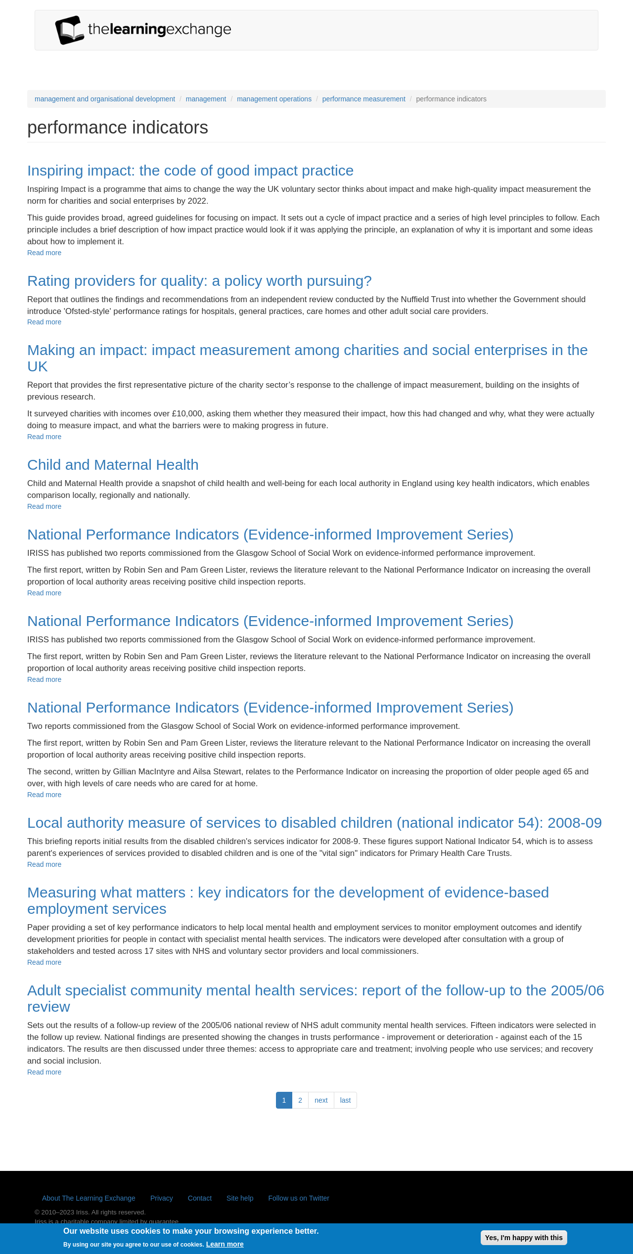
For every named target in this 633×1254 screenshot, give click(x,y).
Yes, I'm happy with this (524, 1241)
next (321, 1100)
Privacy (161, 1198)
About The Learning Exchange (89, 1198)
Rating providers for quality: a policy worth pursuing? (199, 280)
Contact (200, 1198)
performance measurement (364, 99)
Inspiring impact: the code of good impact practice (190, 170)
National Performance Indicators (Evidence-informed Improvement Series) (270, 534)
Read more (44, 253)
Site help (239, 1198)
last (345, 1100)
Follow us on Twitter (299, 1198)
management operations (274, 99)
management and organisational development (105, 99)
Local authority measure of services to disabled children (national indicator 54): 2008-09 (314, 822)
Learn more (225, 1247)
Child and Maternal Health (113, 464)
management (206, 99)
